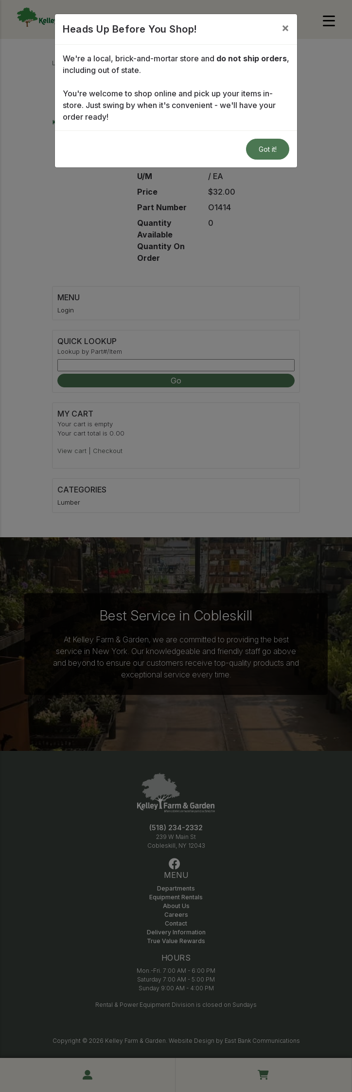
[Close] (285, 27)
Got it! (268, 149)
